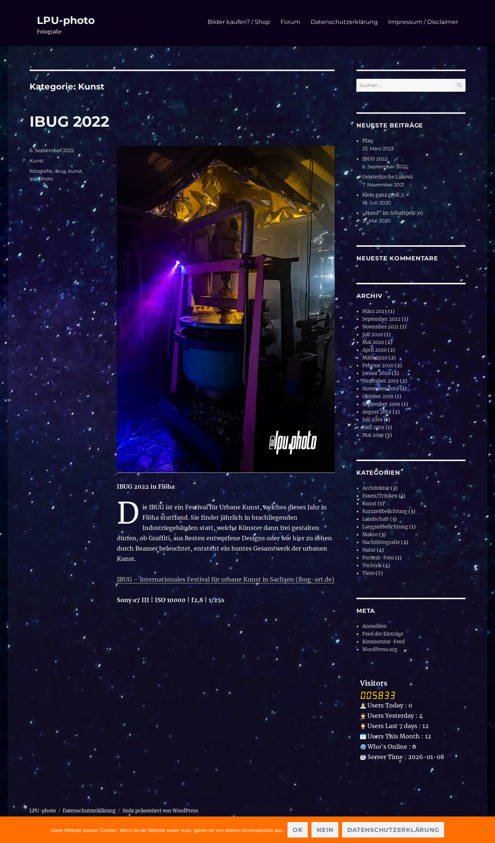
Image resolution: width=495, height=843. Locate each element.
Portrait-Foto (378, 558)
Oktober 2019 (378, 396)
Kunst (36, 161)
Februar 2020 (378, 365)
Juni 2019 (373, 427)
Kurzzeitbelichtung (384, 511)
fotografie (40, 171)
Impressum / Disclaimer (423, 21)
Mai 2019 (373, 435)
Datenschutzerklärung (344, 21)
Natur (369, 550)
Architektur (376, 488)
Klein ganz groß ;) (383, 195)
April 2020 (374, 350)
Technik (372, 565)
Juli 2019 (372, 420)
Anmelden (374, 626)
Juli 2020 (372, 334)
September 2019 (381, 404)
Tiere (368, 573)
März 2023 (374, 311)
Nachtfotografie (381, 542)
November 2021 (380, 327)
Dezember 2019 (380, 381)
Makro (370, 534)
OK (298, 829)
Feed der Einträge (382, 634)
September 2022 (381, 319)
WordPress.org (379, 649)
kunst (75, 171)
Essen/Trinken (380, 496)
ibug (60, 171)
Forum (290, 21)
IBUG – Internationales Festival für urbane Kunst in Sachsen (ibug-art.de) (225, 579)
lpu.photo (41, 179)
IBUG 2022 (69, 121)
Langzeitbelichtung (385, 527)
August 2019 (376, 412)
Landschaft (375, 519)
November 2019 (380, 389)
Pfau (367, 141)
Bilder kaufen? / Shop (239, 21)
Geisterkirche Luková (387, 177)
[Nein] (485, 829)
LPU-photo (66, 20)
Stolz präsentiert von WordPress (160, 811)
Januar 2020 (376, 373)
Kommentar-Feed (383, 642)
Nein (325, 829)
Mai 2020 (373, 342)
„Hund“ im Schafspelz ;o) (392, 213)
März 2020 (374, 358)
